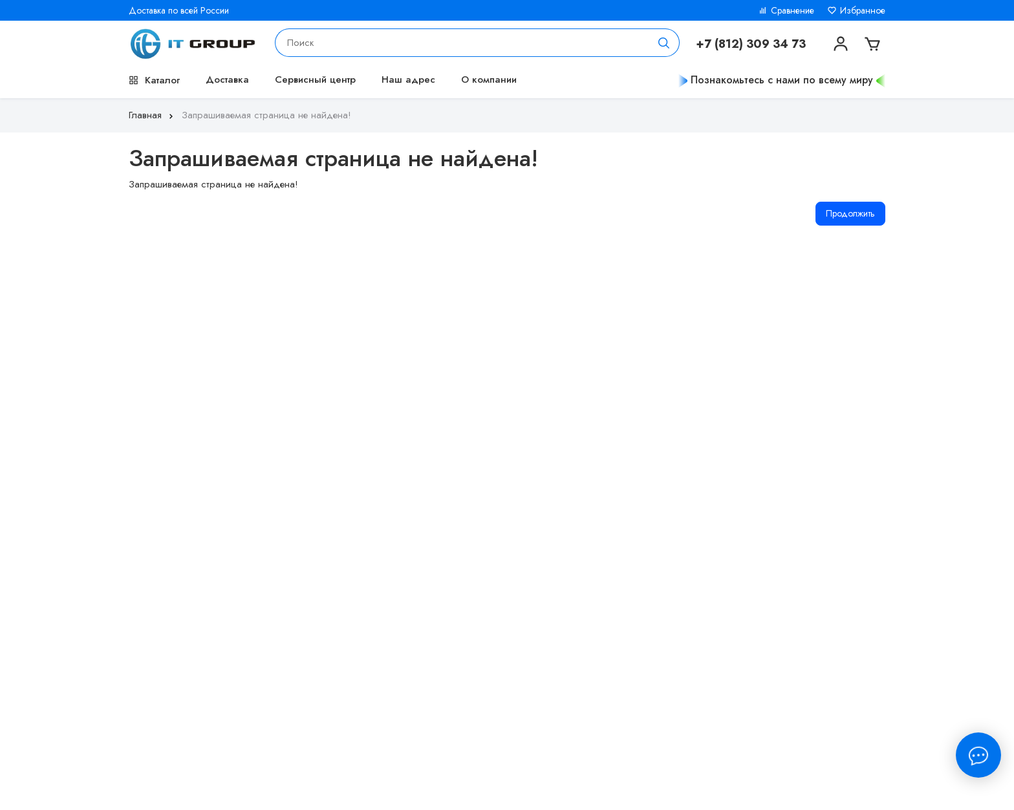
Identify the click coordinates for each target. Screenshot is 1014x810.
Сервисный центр (315, 79)
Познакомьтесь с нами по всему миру (782, 79)
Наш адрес (408, 79)
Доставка (227, 79)
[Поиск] (664, 42)
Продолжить (850, 213)
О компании (489, 79)
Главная (152, 115)
